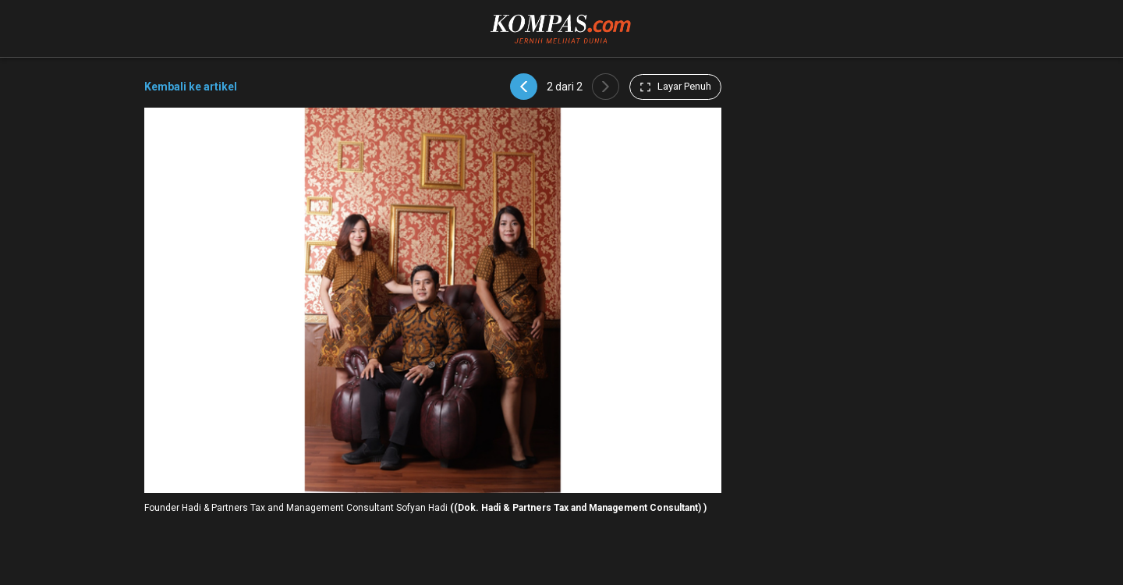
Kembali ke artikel (190, 86)
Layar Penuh (675, 86)
